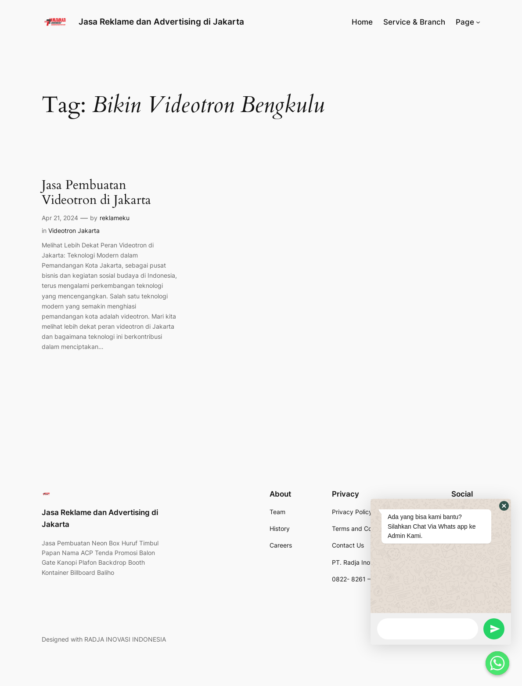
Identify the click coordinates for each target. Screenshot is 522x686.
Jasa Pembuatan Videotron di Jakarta (96, 193)
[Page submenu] (478, 22)
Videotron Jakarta (74, 230)
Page (465, 22)
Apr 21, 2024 (60, 217)
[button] (504, 506)
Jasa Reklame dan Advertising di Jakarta (161, 22)
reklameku (115, 217)
